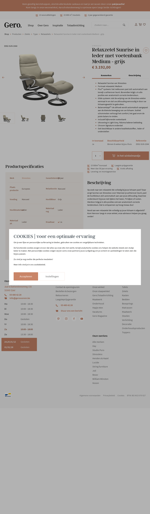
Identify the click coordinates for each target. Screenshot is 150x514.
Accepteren (26, 276)
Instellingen (52, 276)
